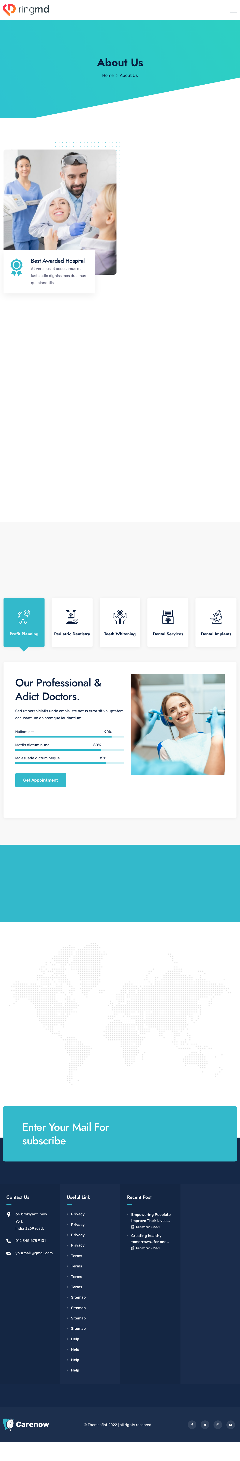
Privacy (78, 1233)
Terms (76, 1274)
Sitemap (78, 1316)
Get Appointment (40, 799)
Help (75, 1358)
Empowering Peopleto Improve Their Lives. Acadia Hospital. (151, 1236)
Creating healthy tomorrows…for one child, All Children (148, 1257)
